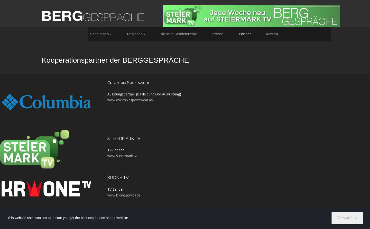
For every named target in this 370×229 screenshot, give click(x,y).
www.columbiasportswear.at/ (130, 100)
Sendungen (101, 34)
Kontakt (272, 34)
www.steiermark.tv (122, 155)
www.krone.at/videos (123, 195)
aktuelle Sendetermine (179, 34)
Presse (218, 34)
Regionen (136, 34)
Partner (245, 34)
